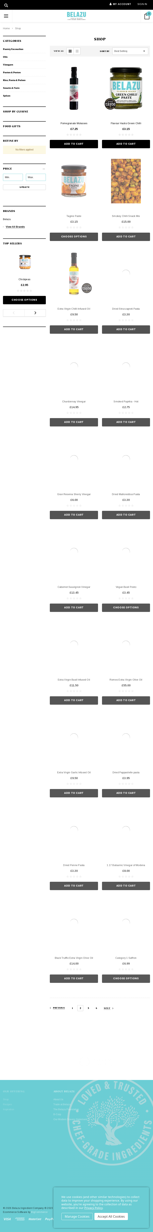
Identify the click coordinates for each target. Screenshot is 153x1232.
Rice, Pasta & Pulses (14, 80)
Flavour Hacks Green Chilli (126, 123)
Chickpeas (24, 279)
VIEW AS (59, 51)
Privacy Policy (93, 1208)
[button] (24, 167)
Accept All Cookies (111, 1216)
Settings (77, 1216)
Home (6, 28)
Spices (6, 95)
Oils (5, 57)
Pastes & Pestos (12, 72)
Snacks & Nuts (11, 88)
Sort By (105, 51)
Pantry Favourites (13, 49)
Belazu (7, 219)
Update (24, 187)
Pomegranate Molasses (74, 123)
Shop (18, 28)
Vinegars (8, 64)
